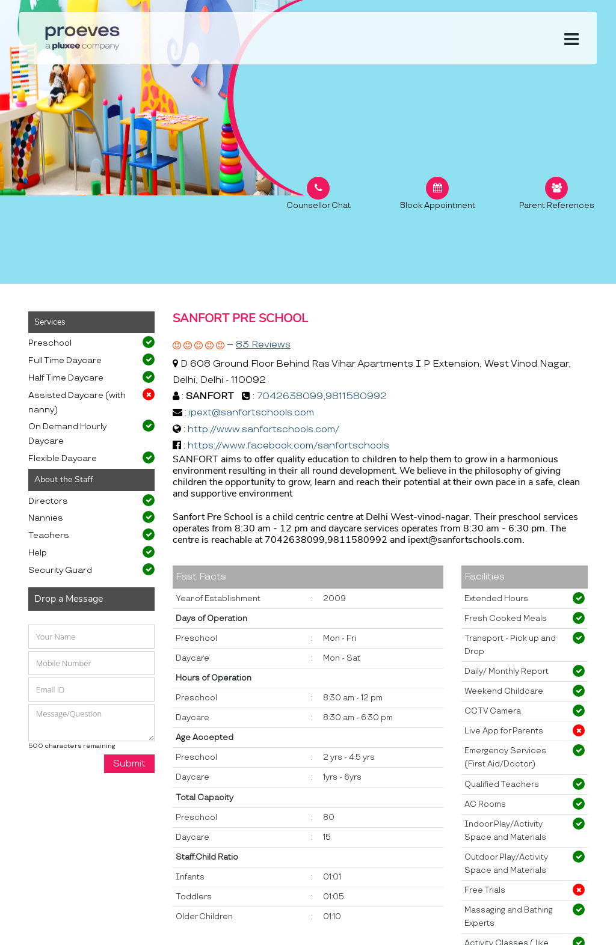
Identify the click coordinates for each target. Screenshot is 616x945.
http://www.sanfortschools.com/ (263, 429)
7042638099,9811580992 (322, 396)
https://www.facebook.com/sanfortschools (288, 445)
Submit (129, 763)
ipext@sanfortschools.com (251, 412)
